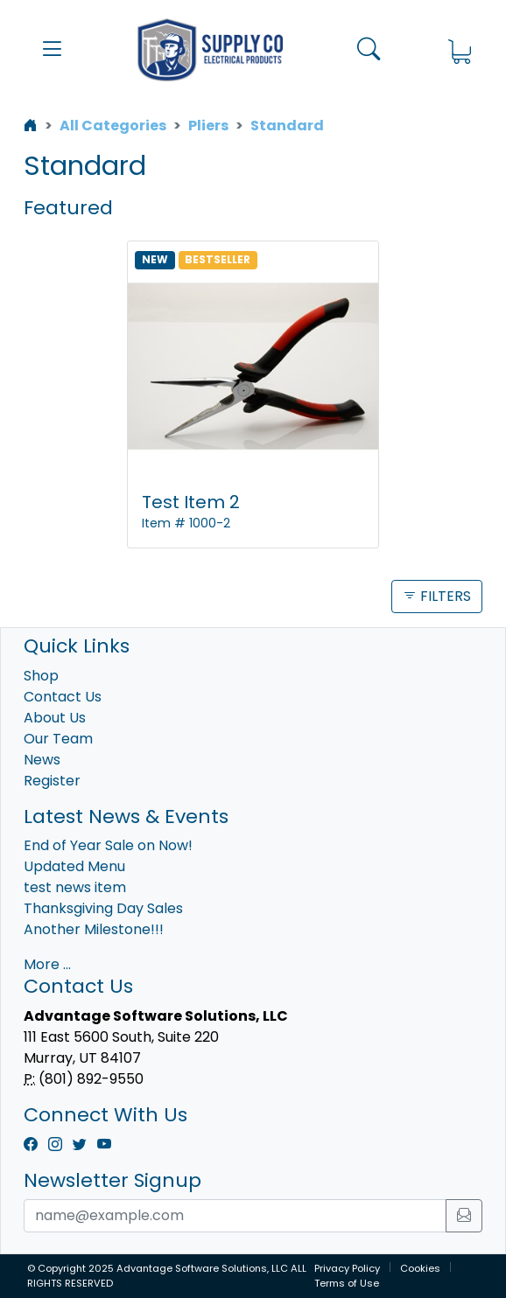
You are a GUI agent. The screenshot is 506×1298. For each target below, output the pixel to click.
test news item (75, 887)
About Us (55, 718)
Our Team (58, 739)
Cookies (420, 1268)
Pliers (208, 125)
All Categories (113, 125)
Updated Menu (74, 866)
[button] (52, 50)
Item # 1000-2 (186, 523)
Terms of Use (346, 1283)
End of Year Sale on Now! (108, 845)
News (42, 760)
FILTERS (437, 596)
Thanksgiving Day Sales (103, 908)
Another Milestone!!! (94, 929)
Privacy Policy (347, 1268)
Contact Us (63, 697)
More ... (47, 964)
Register (52, 781)
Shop (41, 676)
